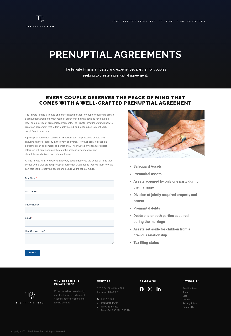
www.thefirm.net (107, 307)
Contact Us (188, 307)
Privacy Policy (190, 303)
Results (186, 299)
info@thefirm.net (107, 303)
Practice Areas (190, 288)
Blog (185, 296)
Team (185, 292)
